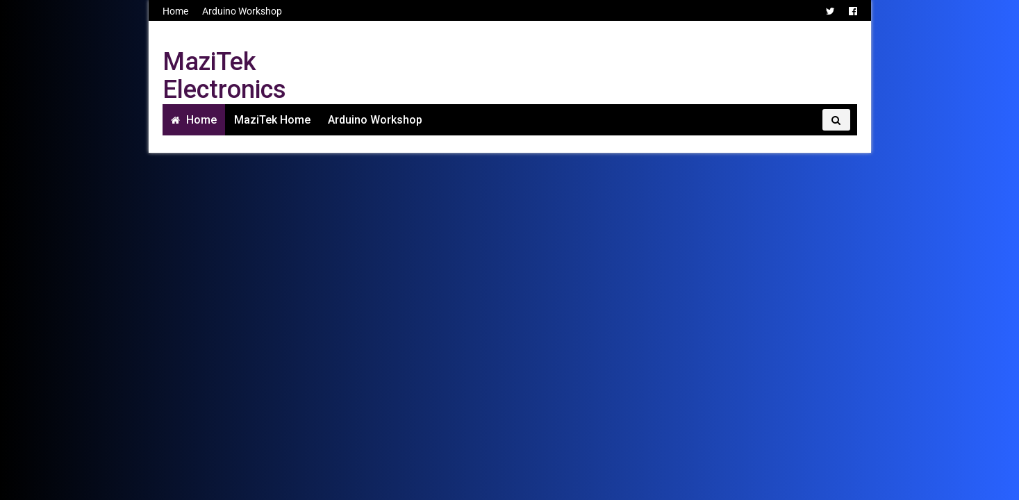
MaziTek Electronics (224, 75)
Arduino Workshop (242, 11)
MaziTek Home (272, 119)
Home (175, 11)
